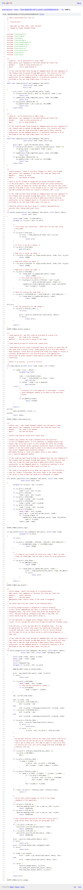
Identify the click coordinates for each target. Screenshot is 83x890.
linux (16, 9)
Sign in (79, 3)
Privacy (17, 887)
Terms (22, 887)
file (41, 14)
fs (63, 9)
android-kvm (7, 9)
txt (75, 887)
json (79, 887)
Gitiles (12, 887)
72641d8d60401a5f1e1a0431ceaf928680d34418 (39, 9)
